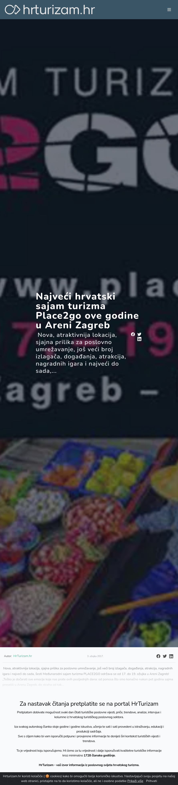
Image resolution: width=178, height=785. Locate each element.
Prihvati (151, 781)
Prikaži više (135, 781)
